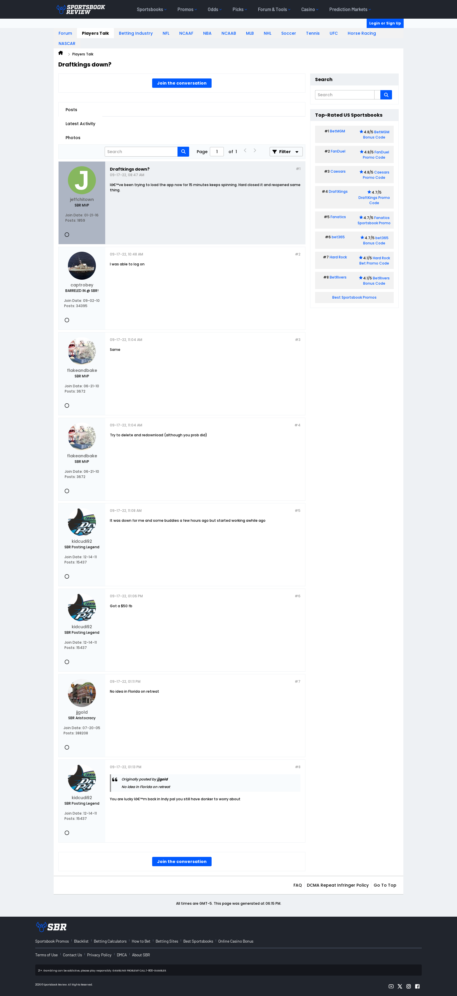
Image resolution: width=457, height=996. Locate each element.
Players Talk (95, 33)
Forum (65, 33)
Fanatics (338, 216)
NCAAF (186, 33)
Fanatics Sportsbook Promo (374, 220)
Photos (73, 138)
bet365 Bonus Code (376, 240)
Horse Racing (362, 33)
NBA (207, 33)
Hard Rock (338, 257)
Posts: (70, 220)
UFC (334, 33)
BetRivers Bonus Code (376, 281)
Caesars (338, 171)
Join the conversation (182, 83)
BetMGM (337, 131)
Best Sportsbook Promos (354, 297)
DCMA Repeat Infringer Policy (338, 885)
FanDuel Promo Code (376, 155)
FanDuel (338, 151)
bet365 (338, 236)
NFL (166, 33)
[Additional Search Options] (377, 94)
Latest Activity (80, 124)
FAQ (297, 885)
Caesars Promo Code (376, 175)
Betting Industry (136, 33)
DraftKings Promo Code (374, 200)
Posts (71, 110)
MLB (250, 33)
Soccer (288, 33)
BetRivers (338, 277)
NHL (267, 33)
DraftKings (338, 191)
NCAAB (229, 33)
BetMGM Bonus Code (376, 134)
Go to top (385, 885)
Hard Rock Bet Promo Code (374, 260)
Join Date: (74, 215)
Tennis (313, 33)
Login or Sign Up (385, 23)
